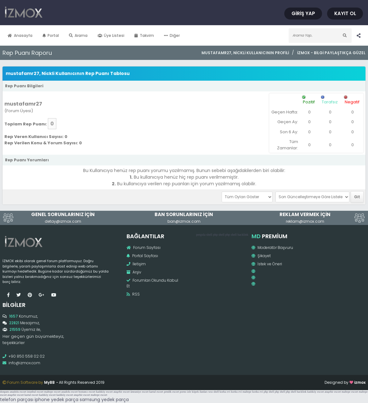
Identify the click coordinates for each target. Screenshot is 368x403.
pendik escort (171, 391)
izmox (359, 382)
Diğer (172, 35)
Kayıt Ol (345, 13)
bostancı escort (86, 391)
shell (209, 234)
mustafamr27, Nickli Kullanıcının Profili (245, 52)
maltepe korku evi (253, 391)
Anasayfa (20, 35)
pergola (201, 234)
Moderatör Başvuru (272, 247)
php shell (218, 234)
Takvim (144, 35)
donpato (4, 391)
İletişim (136, 264)
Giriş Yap (303, 13)
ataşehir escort (121, 391)
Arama (78, 35)
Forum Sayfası (144, 247)
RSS (133, 294)
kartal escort (156, 391)
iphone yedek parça (56, 399)
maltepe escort (52, 391)
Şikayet (261, 255)
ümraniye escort (139, 391)
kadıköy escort (104, 391)
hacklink (242, 234)
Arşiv (134, 272)
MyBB (49, 382)
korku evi (225, 391)
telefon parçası (16, 399)
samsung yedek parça (104, 399)
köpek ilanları (200, 391)
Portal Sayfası (142, 255)
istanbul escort (35, 391)
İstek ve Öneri (267, 264)
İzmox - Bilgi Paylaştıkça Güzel (331, 52)
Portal (50, 35)
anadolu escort (18, 391)
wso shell (213, 391)
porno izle (185, 391)
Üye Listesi (111, 35)
